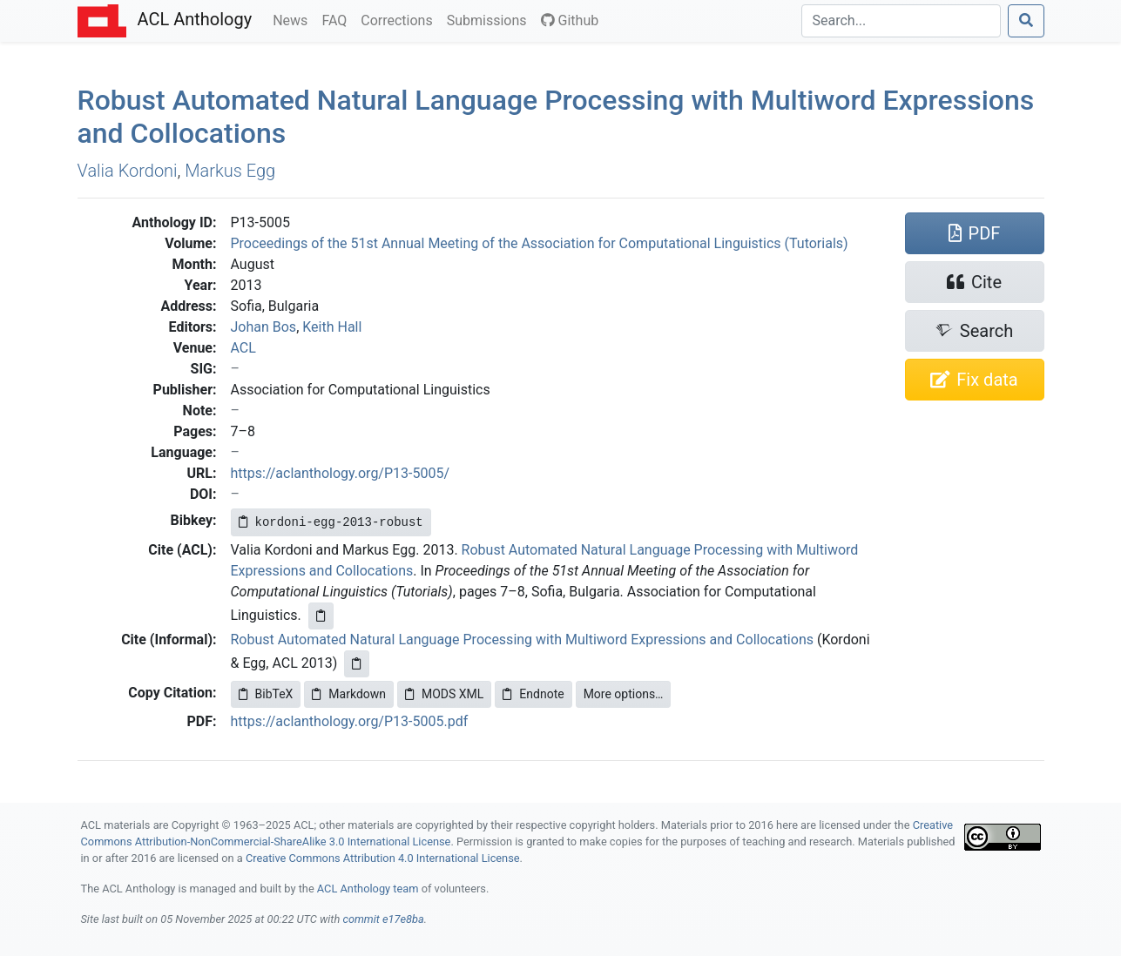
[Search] (901, 20)
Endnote (533, 694)
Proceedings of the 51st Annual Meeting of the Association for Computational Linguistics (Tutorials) (539, 243)
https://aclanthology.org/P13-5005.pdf (350, 721)
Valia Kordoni (128, 170)
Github (570, 20)
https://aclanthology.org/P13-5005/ (340, 473)
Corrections (400, 19)
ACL (243, 348)
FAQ (337, 19)
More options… (624, 694)
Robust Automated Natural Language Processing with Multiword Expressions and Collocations (522, 639)
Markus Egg (230, 170)
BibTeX (266, 694)
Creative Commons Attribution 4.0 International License (383, 858)
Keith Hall (331, 327)
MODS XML (444, 694)
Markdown (349, 694)
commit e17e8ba (382, 919)
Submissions (490, 19)
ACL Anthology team (368, 888)
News (293, 19)
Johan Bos (264, 327)
